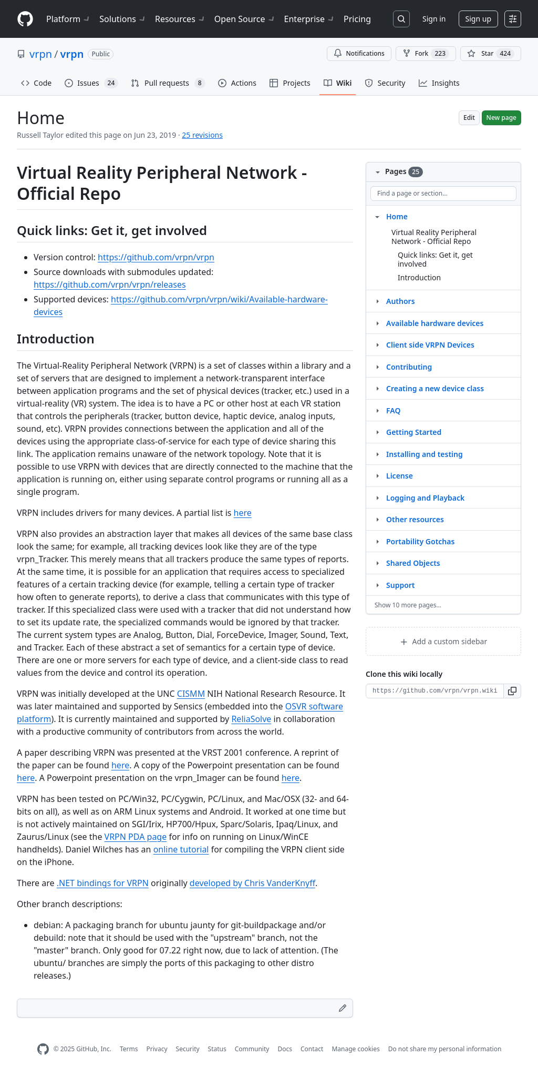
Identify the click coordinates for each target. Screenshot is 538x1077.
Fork (425, 53)
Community (252, 1048)
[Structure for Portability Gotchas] (377, 541)
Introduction (419, 277)
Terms (129, 1048)
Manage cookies (355, 1048)
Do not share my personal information (445, 1048)
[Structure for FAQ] (377, 410)
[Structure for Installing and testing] (377, 453)
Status (217, 1048)
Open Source (245, 19)
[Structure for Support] (377, 584)
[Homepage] (25, 19)
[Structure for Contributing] (377, 366)
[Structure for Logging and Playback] (377, 497)
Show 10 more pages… (408, 605)
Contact (312, 1048)
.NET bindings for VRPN (103, 883)
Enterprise (309, 19)
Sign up (478, 19)
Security (188, 1048)
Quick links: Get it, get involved (435, 259)
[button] (512, 691)
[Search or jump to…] (401, 19)
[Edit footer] (342, 1008)
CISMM (191, 693)
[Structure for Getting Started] (377, 431)
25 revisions (202, 135)
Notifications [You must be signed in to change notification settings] (359, 53)
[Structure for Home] (377, 216)
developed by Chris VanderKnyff (252, 883)
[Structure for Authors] (377, 300)
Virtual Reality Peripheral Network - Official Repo (434, 237)
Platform (68, 19)
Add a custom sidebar (443, 641)
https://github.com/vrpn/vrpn (156, 257)
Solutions (123, 19)
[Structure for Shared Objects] (377, 562)
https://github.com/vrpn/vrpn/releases (110, 284)
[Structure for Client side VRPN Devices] (377, 344)
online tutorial (181, 849)
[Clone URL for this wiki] (435, 691)
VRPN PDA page (136, 836)
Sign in (434, 19)
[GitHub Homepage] (43, 1049)
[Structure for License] (377, 475)
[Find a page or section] (443, 193)
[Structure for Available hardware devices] (377, 322)
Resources (180, 19)
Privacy (157, 1048)
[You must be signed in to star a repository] (490, 53)
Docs (284, 1048)
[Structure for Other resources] (377, 519)
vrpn (40, 54)
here (243, 513)
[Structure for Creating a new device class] (377, 388)
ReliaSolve (251, 719)
